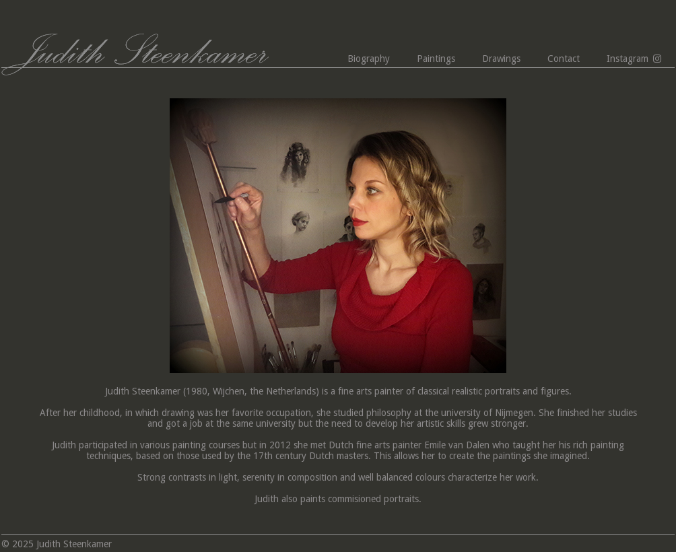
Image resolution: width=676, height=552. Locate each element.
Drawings (501, 58)
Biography (368, 58)
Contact (563, 58)
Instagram (627, 58)
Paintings (436, 58)
